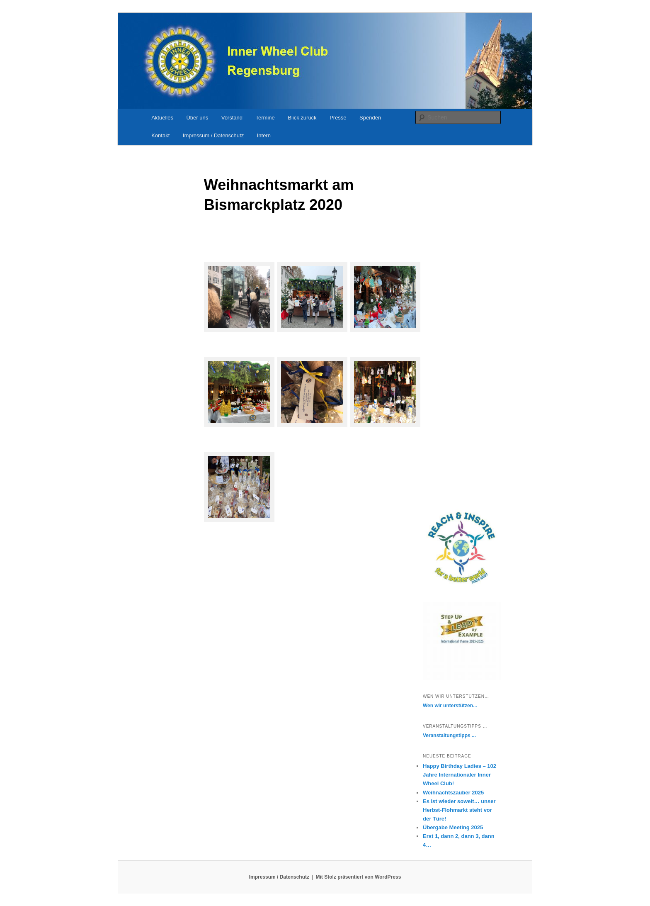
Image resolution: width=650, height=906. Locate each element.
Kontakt (160, 135)
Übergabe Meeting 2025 (453, 827)
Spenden (370, 117)
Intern (264, 135)
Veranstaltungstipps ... (449, 735)
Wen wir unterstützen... (450, 706)
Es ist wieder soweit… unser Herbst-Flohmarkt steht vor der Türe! (459, 810)
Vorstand (232, 117)
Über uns (197, 117)
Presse (338, 117)
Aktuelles (162, 117)
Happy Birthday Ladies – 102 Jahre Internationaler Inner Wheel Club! (459, 775)
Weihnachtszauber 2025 (453, 792)
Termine (265, 117)
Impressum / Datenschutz (213, 135)
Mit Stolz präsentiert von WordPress (358, 877)
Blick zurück (302, 117)
